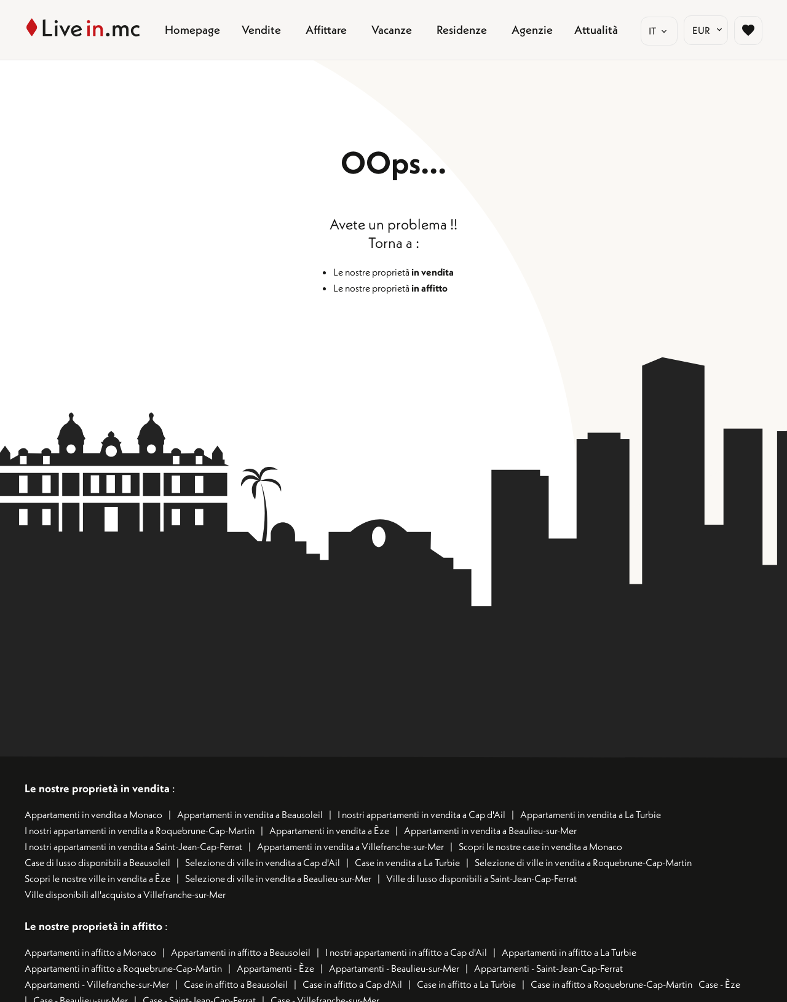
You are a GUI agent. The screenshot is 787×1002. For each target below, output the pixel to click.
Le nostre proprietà (393, 272)
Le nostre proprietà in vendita (97, 788)
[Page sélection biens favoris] (748, 30)
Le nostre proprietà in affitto (95, 926)
